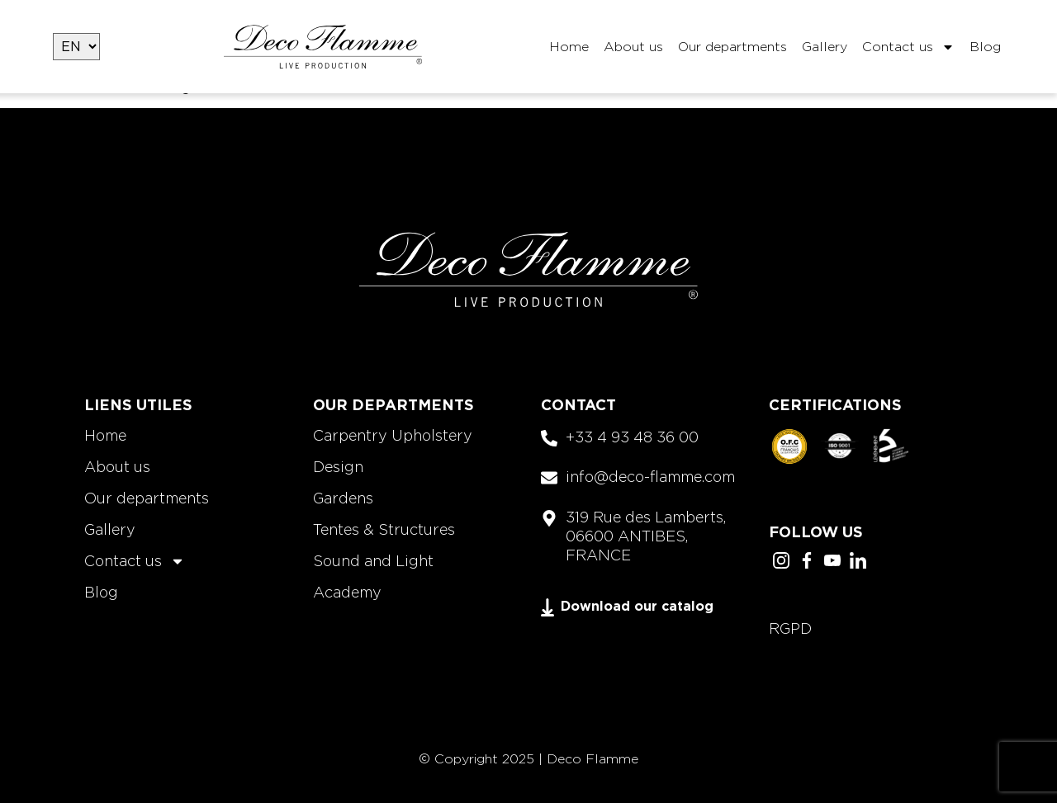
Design (338, 466)
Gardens (343, 498)
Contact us (908, 47)
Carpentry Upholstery (392, 435)
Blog (985, 46)
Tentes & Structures (384, 529)
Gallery (824, 46)
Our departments (732, 46)
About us (633, 46)
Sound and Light (373, 560)
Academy (347, 592)
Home (569, 46)
